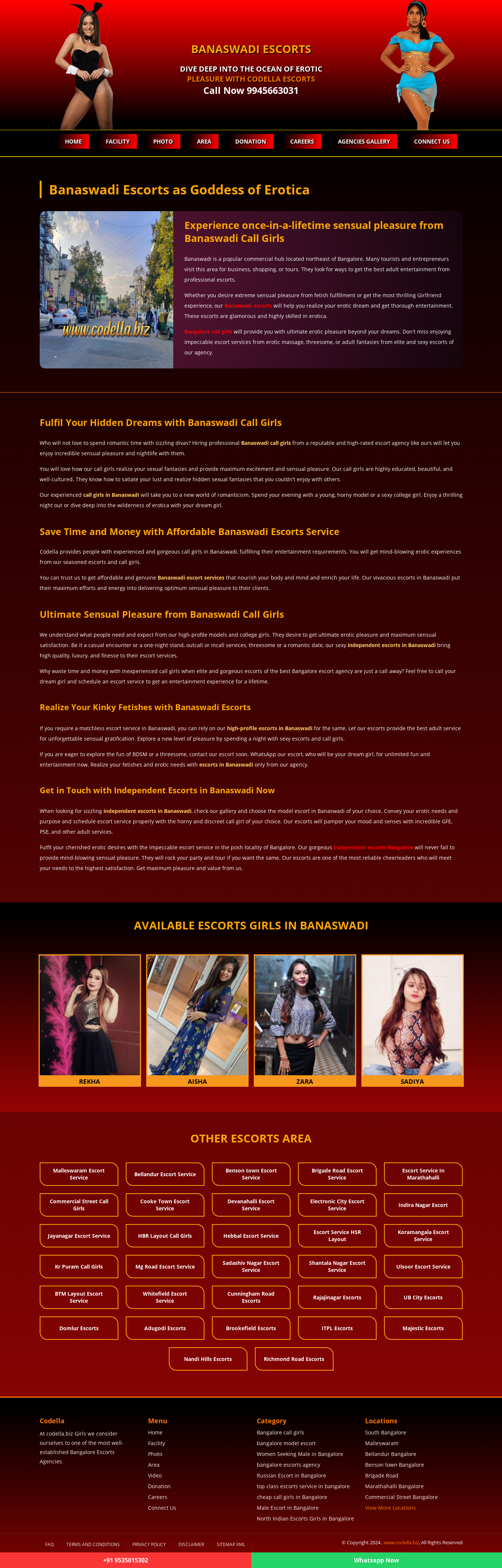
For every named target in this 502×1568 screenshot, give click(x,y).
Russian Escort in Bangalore (291, 1475)
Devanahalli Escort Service (251, 1205)
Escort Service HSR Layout (337, 1236)
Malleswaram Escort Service (79, 1174)
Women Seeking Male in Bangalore (300, 1453)
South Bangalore (385, 1432)
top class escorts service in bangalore (303, 1486)
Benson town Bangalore (394, 1464)
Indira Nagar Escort (423, 1204)
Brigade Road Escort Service (337, 1174)
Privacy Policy (149, 1544)
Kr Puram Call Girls (79, 1266)
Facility (117, 141)
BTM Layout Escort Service (79, 1297)
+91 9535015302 (125, 1560)
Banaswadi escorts (248, 305)
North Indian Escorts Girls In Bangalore (305, 1518)
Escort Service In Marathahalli (423, 1174)
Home (73, 141)
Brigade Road (381, 1475)
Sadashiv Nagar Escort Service (251, 1266)
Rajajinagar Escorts (337, 1297)
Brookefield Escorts (251, 1328)
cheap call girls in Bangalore (292, 1496)
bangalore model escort (286, 1443)
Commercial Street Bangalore (401, 1496)
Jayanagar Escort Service (79, 1235)
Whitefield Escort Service (165, 1297)
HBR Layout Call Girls (165, 1235)
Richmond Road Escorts (294, 1358)
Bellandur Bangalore (390, 1453)
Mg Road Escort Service (165, 1266)
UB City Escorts (423, 1297)
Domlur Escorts (79, 1328)
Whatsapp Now (376, 1560)
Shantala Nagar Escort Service (337, 1266)
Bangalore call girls (208, 331)
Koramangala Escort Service (423, 1236)
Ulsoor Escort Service (423, 1266)
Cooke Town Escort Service (165, 1205)
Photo (163, 141)
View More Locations (390, 1507)
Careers (302, 141)
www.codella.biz (401, 1542)
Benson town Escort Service (251, 1174)
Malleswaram (381, 1443)
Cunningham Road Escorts (251, 1297)
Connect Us (432, 141)
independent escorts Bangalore (373, 847)
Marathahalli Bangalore (394, 1486)
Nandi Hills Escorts (208, 1358)
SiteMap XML (231, 1544)
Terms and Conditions (93, 1544)
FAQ (49, 1544)
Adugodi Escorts (165, 1328)
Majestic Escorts (423, 1328)
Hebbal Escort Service (251, 1235)
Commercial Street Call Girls (79, 1205)
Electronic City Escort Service (337, 1205)
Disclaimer (191, 1544)
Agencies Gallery (364, 141)
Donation (250, 141)
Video (155, 1475)
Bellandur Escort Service (165, 1174)
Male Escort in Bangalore (288, 1507)
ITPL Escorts (337, 1328)
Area (204, 141)
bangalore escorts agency (288, 1464)
